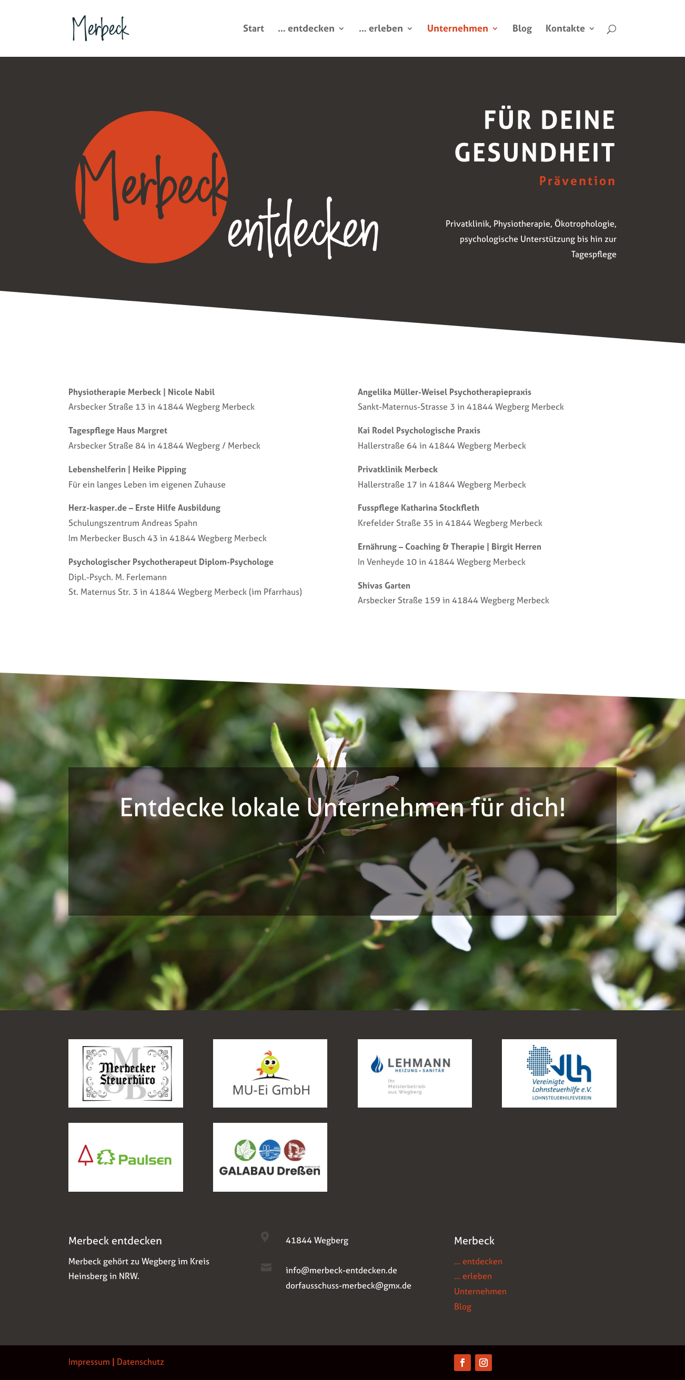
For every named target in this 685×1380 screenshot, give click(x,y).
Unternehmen (457, 30)
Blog (522, 30)
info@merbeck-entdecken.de (341, 1270)
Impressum (89, 1361)
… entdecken (306, 30)
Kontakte (565, 30)
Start (253, 30)
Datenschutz (140, 1361)
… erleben (381, 30)
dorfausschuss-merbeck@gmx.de (348, 1285)
